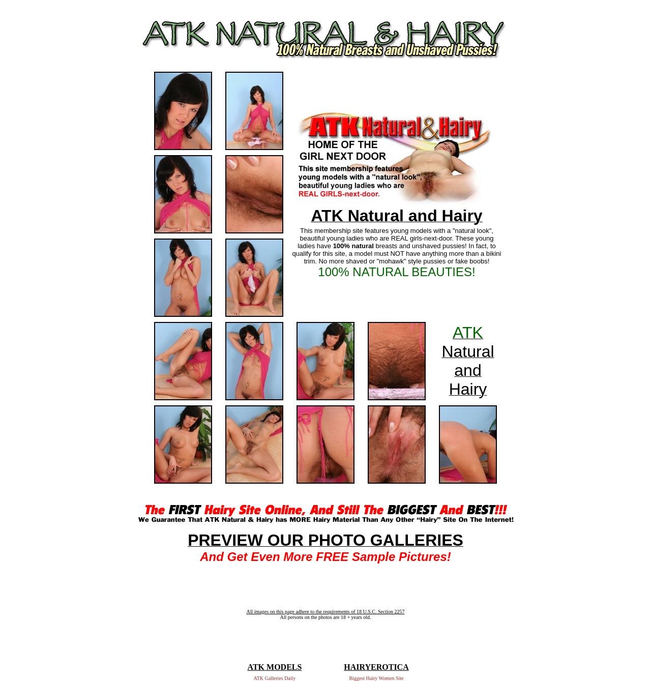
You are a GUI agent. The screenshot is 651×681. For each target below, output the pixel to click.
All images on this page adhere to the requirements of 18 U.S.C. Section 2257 (325, 611)
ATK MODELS (275, 667)
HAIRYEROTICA (376, 667)
